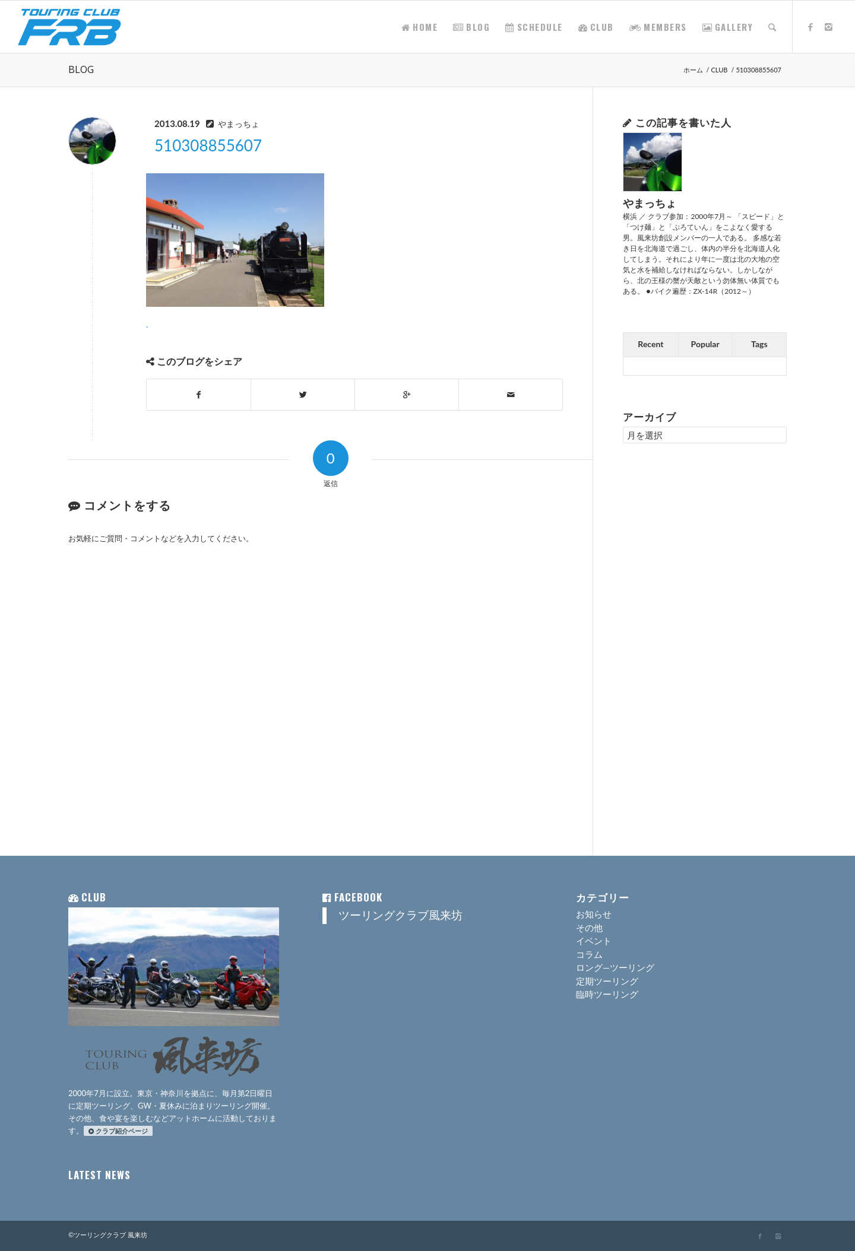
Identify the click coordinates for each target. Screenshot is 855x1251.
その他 (589, 927)
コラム (589, 954)
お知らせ (594, 914)
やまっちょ (238, 124)
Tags (759, 344)
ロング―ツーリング (615, 967)
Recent (650, 344)
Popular (705, 344)
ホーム (693, 70)
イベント (594, 940)
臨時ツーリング (607, 994)
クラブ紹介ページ (118, 1131)
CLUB (719, 70)
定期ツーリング (607, 981)
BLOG (81, 69)
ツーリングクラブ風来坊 (400, 915)
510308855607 (208, 145)
